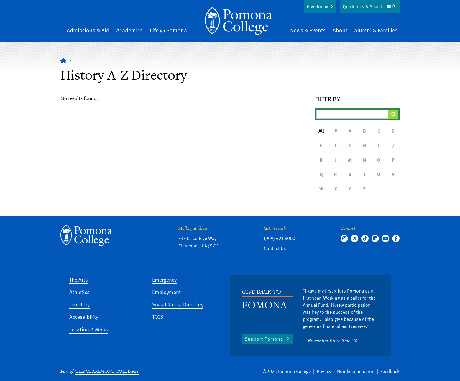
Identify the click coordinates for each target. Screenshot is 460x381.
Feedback (390, 371)
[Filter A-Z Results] (352, 114)
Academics (129, 30)
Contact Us (275, 248)
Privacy (324, 371)
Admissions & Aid (88, 30)
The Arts (78, 279)
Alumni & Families (376, 30)
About (340, 30)
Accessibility (83, 317)
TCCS (157, 317)
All (321, 130)
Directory (79, 304)
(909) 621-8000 (279, 238)
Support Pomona (264, 338)
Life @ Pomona (168, 30)
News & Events (308, 30)
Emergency (164, 279)
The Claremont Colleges (107, 371)
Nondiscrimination (355, 371)
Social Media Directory (177, 304)
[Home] (63, 60)
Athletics (79, 292)
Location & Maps (88, 329)
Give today (317, 6)
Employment (166, 292)
